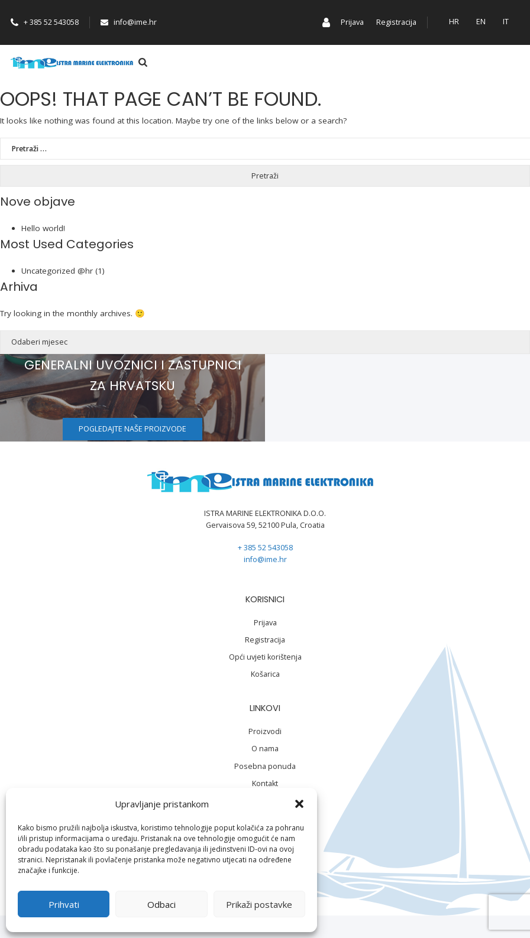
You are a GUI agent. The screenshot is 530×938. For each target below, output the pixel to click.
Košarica (265, 674)
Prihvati (64, 904)
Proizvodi (265, 731)
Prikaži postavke (259, 904)
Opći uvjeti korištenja (265, 657)
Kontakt (265, 783)
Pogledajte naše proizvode (132, 429)
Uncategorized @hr (57, 270)
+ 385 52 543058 (45, 22)
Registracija (396, 22)
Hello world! (43, 228)
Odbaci (161, 904)
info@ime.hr (129, 22)
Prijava (352, 22)
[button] (299, 804)
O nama (265, 749)
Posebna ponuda (265, 766)
